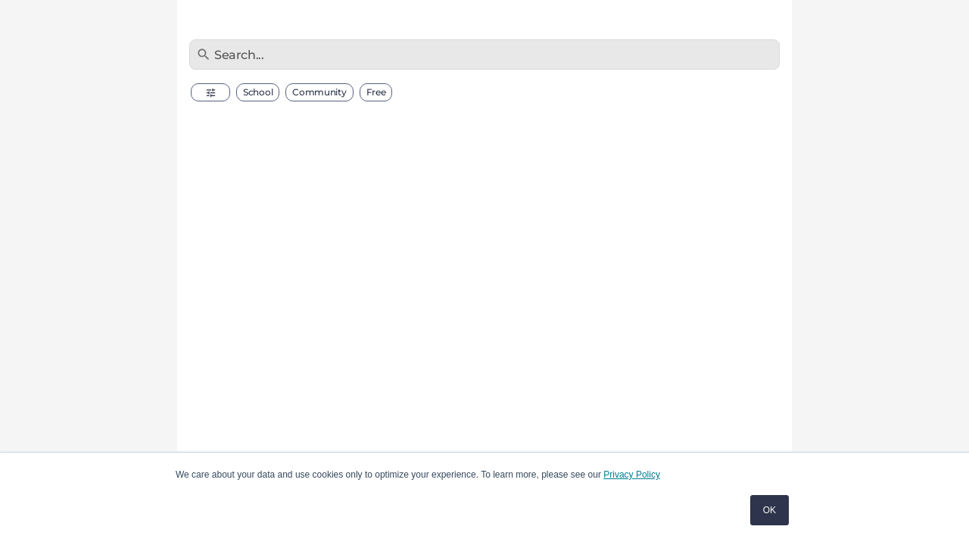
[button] (210, 92)
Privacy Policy (631, 474)
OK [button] (769, 510)
